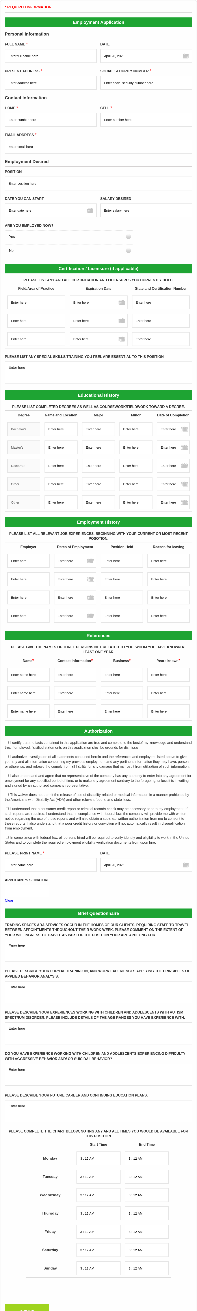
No (105, 237)
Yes (12, 237)
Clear (9, 886)
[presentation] (37, 1277)
